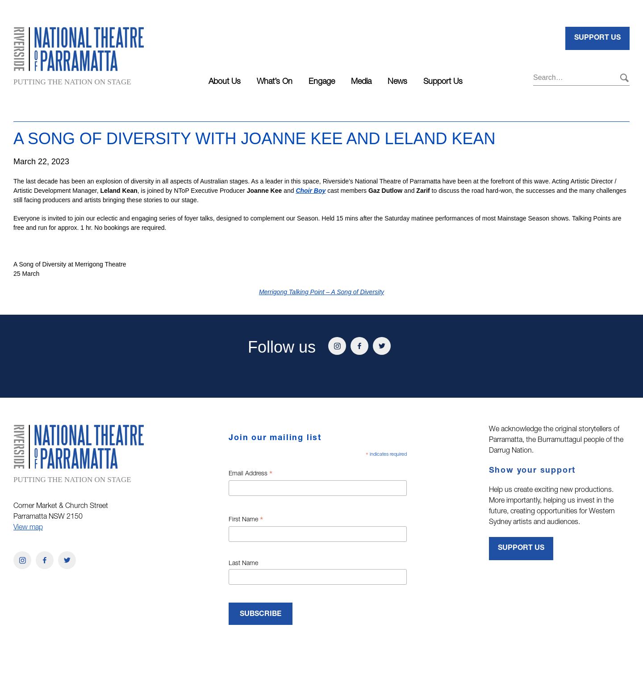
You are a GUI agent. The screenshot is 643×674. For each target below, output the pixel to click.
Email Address (250, 475)
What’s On (274, 82)
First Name (246, 521)
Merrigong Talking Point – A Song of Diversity (321, 291)
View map (28, 528)
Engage (322, 82)
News (397, 82)
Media (361, 82)
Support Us (443, 82)
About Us (225, 82)
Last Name (243, 564)
